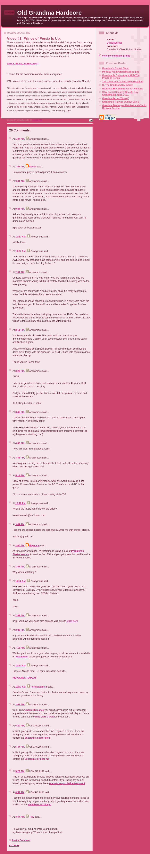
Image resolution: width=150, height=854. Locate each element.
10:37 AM (20, 236)
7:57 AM (19, 166)
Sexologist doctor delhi (38, 737)
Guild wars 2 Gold (44, 716)
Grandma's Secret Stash (115, 68)
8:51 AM (19, 792)
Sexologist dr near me (37, 759)
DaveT (32, 166)
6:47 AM (19, 746)
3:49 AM (19, 524)
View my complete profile (116, 55)
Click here (72, 621)
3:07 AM (19, 704)
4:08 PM (19, 443)
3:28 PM (19, 371)
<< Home (14, 845)
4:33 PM (19, 457)
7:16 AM (19, 647)
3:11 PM (19, 330)
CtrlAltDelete (114, 42)
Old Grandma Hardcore (49, 12)
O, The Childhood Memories (117, 85)
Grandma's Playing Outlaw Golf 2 (120, 102)
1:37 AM (19, 139)
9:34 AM (19, 209)
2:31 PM (19, 272)
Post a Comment (21, 840)
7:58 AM (19, 615)
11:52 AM (20, 581)
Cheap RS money (34, 710)
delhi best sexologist (39, 804)
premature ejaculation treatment (67, 783)
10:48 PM (20, 503)
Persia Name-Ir (39, 686)
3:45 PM (19, 412)
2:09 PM (19, 630)
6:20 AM (19, 725)
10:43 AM (20, 686)
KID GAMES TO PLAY (24, 677)
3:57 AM (19, 816)
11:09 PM (37, 120)
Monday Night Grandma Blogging (120, 71)
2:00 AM (19, 545)
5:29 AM (19, 771)
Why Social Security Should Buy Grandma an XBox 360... (120, 93)
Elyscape (34, 545)
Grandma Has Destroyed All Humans (122, 88)
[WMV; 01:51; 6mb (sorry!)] (23, 63)
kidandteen (22, 656)
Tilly (31, 816)
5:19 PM (19, 475)
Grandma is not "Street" (115, 98)
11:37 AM (20, 251)
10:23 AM (20, 665)
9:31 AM (19, 181)
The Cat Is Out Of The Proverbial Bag (122, 81)
